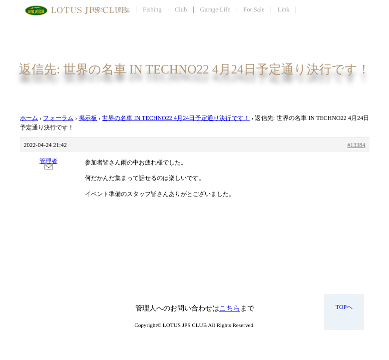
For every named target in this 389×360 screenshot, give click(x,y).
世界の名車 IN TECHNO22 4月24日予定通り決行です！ (176, 118)
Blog (123, 9)
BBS (98, 9)
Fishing (152, 9)
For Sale (253, 9)
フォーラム (58, 118)
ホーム (29, 118)
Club (181, 9)
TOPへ (344, 307)
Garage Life (215, 9)
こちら (229, 308)
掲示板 (88, 118)
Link (284, 9)
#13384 (357, 145)
